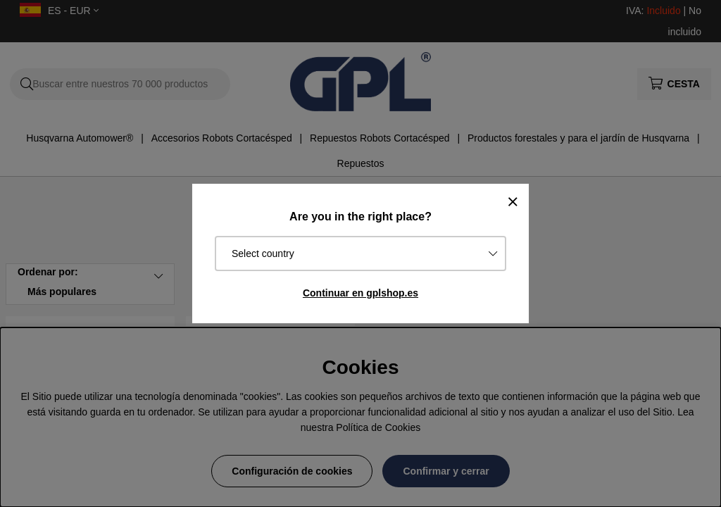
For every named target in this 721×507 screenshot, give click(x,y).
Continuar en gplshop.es (360, 293)
